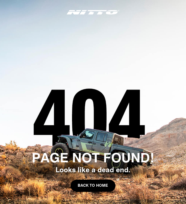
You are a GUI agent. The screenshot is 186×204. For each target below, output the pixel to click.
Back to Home (93, 185)
